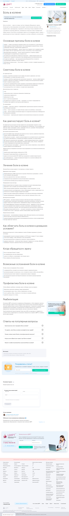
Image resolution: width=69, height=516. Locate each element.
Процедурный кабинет (59, 466)
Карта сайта (37, 507)
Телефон (35, 440)
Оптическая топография (36, 469)
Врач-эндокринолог (25, 476)
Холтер (34, 472)
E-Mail (24, 391)
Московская (5, 467)
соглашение (27, 372)
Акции (30, 7)
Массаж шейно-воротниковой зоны (60, 479)
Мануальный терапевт (25, 465)
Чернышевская (5, 478)
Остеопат (23, 463)
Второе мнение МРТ (36, 482)
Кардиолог (15, 471)
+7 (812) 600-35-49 (38, 3)
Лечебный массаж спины (49, 465)
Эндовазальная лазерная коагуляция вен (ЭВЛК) (60, 475)
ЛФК (46, 483)
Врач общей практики (25, 478)
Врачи (23, 7)
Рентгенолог (23, 472)
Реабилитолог (16, 474)
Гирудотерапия (48, 488)
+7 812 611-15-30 (6, 504)
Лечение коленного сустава (60, 489)
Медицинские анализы (36, 480)
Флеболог (15, 472)
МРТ (33, 463)
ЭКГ (33, 476)
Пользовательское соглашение (21, 508)
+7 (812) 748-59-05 (9, 442)
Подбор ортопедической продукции (60, 469)
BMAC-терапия (48, 473)
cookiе (12, 514)
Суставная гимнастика (49, 492)
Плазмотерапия (48, 467)
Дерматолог (16, 476)
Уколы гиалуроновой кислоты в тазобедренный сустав (50, 472)
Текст (6, 394)
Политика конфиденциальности (29, 508)
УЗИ (33, 467)
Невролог (15, 463)
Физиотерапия (48, 490)
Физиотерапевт (24, 474)
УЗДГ (33, 471)
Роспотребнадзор (51, 507)
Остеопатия (48, 479)
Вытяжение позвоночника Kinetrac (60, 464)
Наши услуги (56, 503)
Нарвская (4, 476)
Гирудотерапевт (16, 482)
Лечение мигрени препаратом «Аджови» (60, 472)
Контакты (44, 7)
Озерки (4, 469)
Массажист (23, 467)
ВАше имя (7, 391)
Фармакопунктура (48, 484)
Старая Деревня (5, 474)
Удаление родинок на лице (60, 495)
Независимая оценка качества (63, 508)
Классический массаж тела (60, 488)
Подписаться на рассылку (40, 369)
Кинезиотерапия (48, 496)
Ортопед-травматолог (17, 465)
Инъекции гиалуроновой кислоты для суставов (49, 494)
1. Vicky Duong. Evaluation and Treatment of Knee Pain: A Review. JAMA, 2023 (17, 353)
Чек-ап (33, 474)
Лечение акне (58, 500)
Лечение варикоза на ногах (60, 491)
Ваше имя (21, 440)
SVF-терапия (48, 469)
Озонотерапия (48, 477)
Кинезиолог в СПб (24, 480)
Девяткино (4, 480)
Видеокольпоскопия (36, 478)
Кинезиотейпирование (49, 486)
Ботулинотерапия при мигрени (61, 476)
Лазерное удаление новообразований (49, 499)
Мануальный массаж (59, 493)
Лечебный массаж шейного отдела (60, 498)
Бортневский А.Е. (53, 26)
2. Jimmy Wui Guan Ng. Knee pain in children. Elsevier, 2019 (13, 355)
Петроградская (5, 463)
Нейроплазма (48, 475)
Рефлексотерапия (48, 481)
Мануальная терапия (49, 463)
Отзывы (33, 7)
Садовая (4, 472)
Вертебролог (16, 467)
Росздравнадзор (57, 507)
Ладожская (4, 471)
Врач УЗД (23, 471)
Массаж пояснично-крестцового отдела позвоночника (59, 482)
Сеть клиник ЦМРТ (36, 503)
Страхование (63, 503)
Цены (26, 7)
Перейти (56, 312)
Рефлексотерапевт (17, 480)
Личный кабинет (63, 7)
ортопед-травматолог (9, 18)
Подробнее (41, 421)
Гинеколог (15, 469)
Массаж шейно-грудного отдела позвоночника (60, 486)
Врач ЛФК (23, 469)
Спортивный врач (17, 478)
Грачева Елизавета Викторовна (12, 414)
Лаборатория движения (6, 465)
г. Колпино (4, 482)
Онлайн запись (61, 4)
